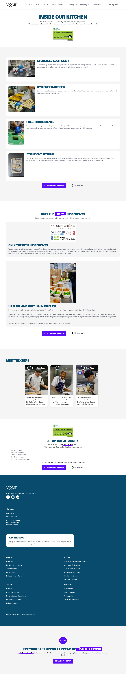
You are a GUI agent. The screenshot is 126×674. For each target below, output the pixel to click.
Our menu (9, 561)
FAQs (46, 5)
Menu (38, 5)
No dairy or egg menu (14, 565)
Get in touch (97, 5)
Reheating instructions (14, 576)
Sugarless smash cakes (72, 572)
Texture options (11, 569)
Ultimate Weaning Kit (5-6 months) (75, 561)
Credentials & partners (14, 599)
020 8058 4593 (11, 517)
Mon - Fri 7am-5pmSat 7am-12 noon (13, 523)
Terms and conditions (71, 599)
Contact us (10, 513)
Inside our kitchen (58, 5)
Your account (68, 589)
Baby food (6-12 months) (72, 565)
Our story (9, 589)
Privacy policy (69, 596)
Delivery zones (11, 603)
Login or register (69, 592)
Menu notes (10, 572)
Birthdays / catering (70, 576)
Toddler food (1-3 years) (72, 569)
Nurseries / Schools (70, 579)
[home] (11, 4)
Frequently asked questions (16, 596)
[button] (29, 5)
